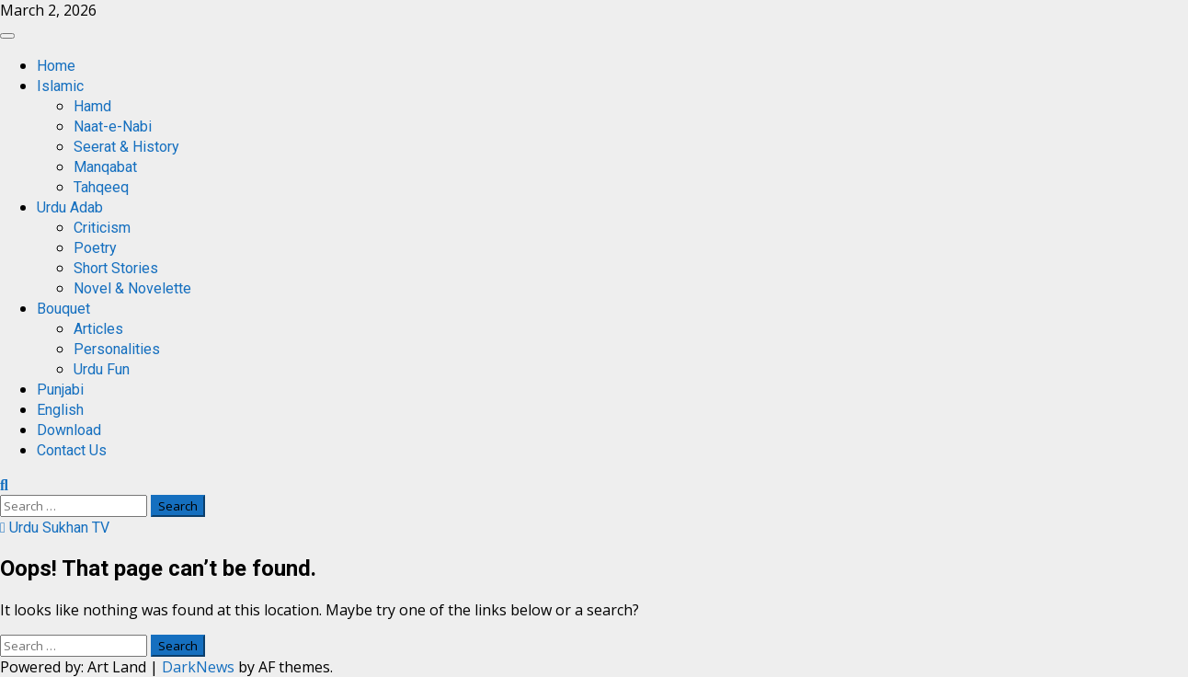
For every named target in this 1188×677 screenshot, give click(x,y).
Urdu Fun (102, 369)
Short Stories (116, 268)
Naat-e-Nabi (113, 126)
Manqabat (105, 167)
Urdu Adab (70, 207)
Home (56, 66)
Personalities (117, 349)
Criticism (102, 227)
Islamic (60, 86)
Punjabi (60, 389)
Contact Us (72, 450)
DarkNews (198, 667)
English (60, 410)
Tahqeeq (101, 187)
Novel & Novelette (132, 288)
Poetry (95, 248)
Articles (98, 329)
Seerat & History (126, 146)
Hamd (92, 106)
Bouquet (63, 308)
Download (69, 430)
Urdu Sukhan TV (54, 527)
